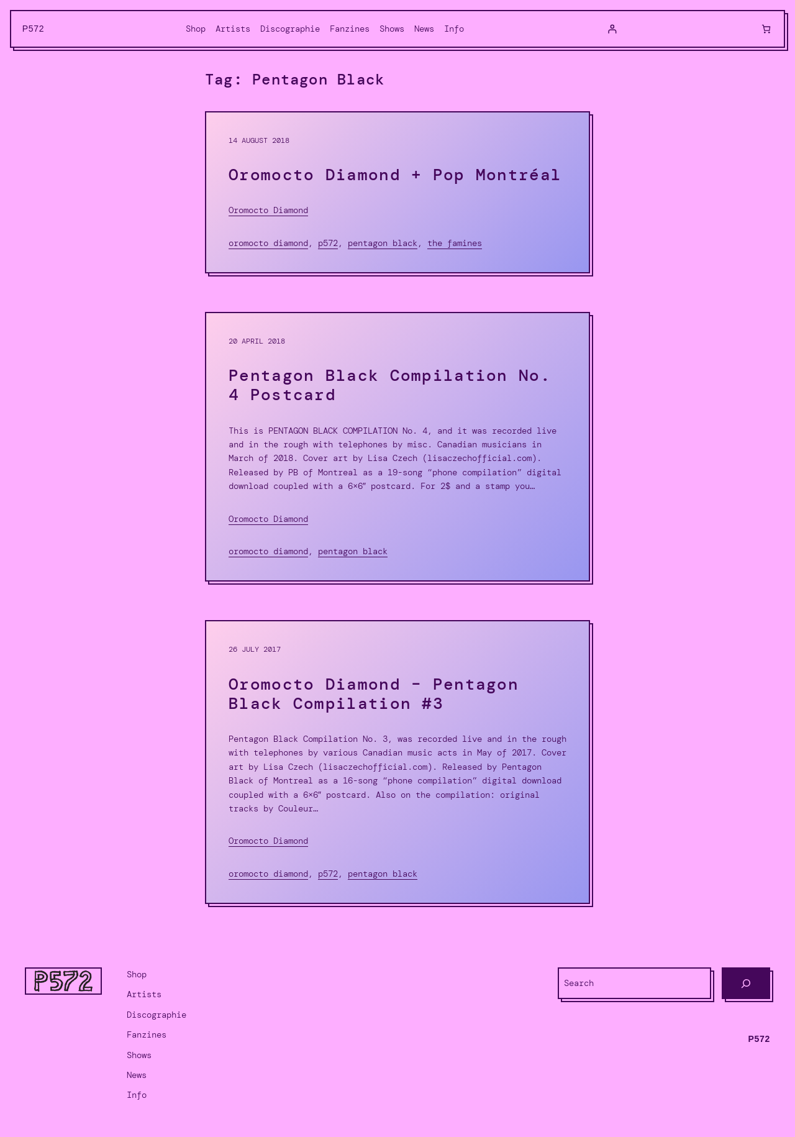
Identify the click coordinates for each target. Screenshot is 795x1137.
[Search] (746, 983)
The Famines (454, 243)
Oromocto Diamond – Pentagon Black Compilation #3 (374, 694)
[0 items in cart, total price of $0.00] (766, 29)
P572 (33, 29)
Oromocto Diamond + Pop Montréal (395, 175)
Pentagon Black (382, 243)
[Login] (612, 29)
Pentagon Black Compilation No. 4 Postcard (390, 385)
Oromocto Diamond (268, 210)
